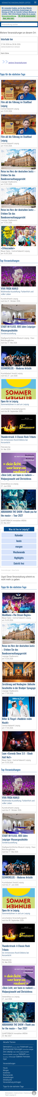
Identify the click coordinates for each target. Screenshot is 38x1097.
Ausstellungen (15, 1054)
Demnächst (7, 1046)
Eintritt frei (14, 1047)
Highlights (31, 1047)
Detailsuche (7, 1080)
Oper (5, 1059)
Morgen (31, 1049)
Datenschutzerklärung (9, 16)
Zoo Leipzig (7, 1051)
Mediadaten (9, 1093)
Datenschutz (18, 1093)
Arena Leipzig (20, 1052)
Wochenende (8, 1049)
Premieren (26, 1057)
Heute (18, 1047)
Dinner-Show (26, 1049)
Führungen (18, 1049)
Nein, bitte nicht (8, 18)
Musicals (26, 1052)
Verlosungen (12, 1057)
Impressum (27, 1093)
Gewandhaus (5, 1056)
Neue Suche (15, 570)
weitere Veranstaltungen (14, 62)
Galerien (19, 1056)
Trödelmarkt (24, 1047)
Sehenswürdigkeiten (7, 1054)
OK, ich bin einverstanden (26, 16)
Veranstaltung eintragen (12, 1082)
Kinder (14, 1052)
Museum (27, 1054)
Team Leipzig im (10, 1095)
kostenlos (6, 1072)
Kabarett (22, 1054)
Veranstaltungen (6, 570)
